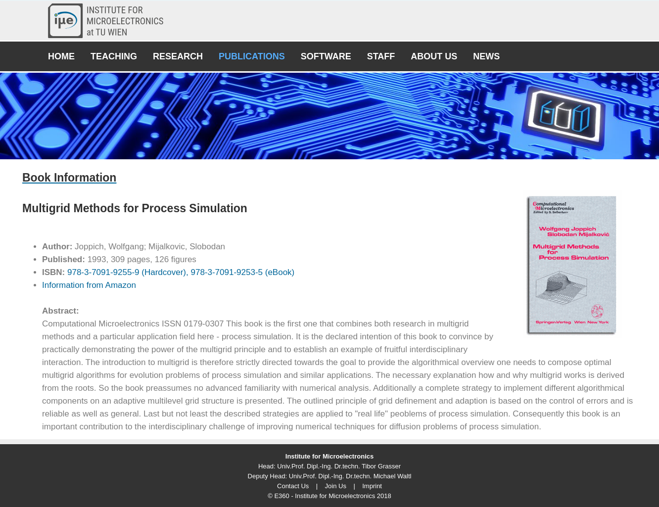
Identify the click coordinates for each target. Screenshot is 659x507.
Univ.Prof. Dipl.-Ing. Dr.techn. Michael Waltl (350, 476)
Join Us (335, 486)
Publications (252, 56)
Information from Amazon (89, 285)
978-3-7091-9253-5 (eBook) (241, 272)
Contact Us (293, 486)
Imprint (372, 486)
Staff (381, 56)
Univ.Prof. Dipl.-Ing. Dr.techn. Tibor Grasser (339, 466)
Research (178, 56)
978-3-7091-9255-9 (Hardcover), (126, 272)
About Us (434, 56)
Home (61, 56)
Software (326, 56)
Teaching (114, 56)
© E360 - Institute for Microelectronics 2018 (329, 496)
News (486, 56)
